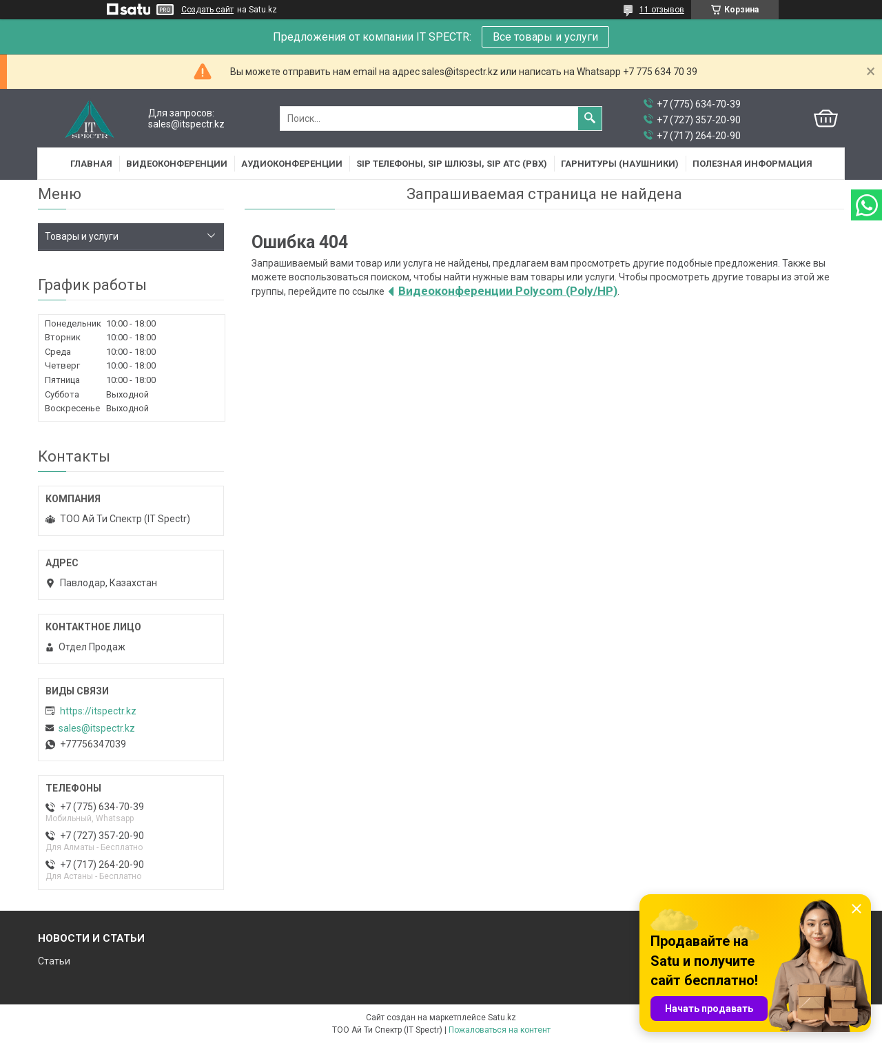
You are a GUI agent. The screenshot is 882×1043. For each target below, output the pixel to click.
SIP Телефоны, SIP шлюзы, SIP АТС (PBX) (451, 163)
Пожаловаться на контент (500, 1030)
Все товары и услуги (545, 36)
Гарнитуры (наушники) (620, 163)
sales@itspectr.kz (97, 728)
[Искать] (590, 118)
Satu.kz (502, 1017)
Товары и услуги (82, 236)
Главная (91, 163)
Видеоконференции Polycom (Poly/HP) (507, 291)
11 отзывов (661, 9)
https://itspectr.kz (98, 710)
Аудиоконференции (291, 163)
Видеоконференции (176, 163)
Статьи (54, 961)
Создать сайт (207, 9)
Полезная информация (752, 163)
